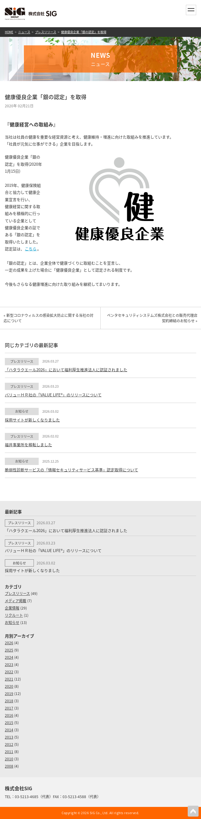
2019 (9, 693)
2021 (9, 679)
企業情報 (12, 608)
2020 (9, 686)
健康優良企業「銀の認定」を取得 (83, 32)
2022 (9, 671)
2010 (9, 759)
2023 (9, 664)
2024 (9, 657)
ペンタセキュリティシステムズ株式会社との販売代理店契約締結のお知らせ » (152, 318)
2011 (9, 751)
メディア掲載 (15, 600)
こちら (31, 249)
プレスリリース (45, 32)
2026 (9, 642)
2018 (9, 701)
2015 (9, 722)
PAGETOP (193, 811)
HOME (9, 32)
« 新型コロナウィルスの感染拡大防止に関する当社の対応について (48, 318)
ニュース (24, 32)
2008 (9, 766)
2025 (9, 650)
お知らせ (12, 622)
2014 (9, 730)
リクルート (14, 615)
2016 (9, 715)
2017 (9, 708)
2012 (9, 744)
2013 (9, 737)
